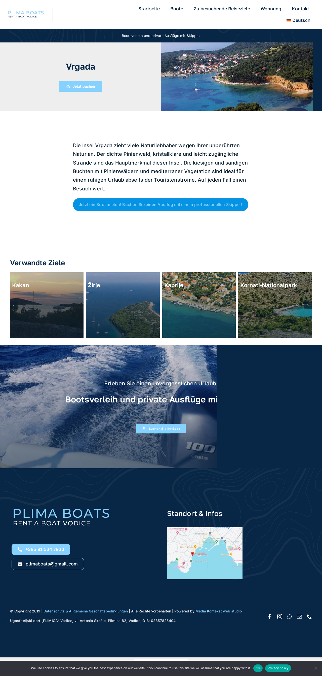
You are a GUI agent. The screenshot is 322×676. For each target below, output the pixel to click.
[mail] (299, 616)
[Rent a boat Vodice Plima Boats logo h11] (26, 9)
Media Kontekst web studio (218, 611)
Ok (258, 668)
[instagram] (279, 616)
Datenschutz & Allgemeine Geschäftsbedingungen (86, 611)
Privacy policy (278, 668)
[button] (14, 305)
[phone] (309, 616)
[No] (315, 668)
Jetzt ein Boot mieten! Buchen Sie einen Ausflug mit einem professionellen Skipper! (161, 204)
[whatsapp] (289, 616)
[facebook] (269, 616)
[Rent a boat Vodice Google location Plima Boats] (205, 529)
